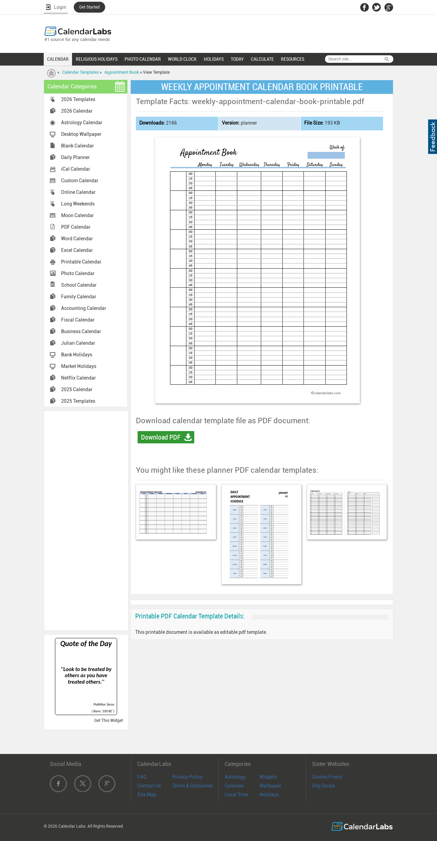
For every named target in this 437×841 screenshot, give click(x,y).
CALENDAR (58, 59)
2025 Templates (78, 401)
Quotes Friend (327, 777)
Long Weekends (78, 203)
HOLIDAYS (214, 59)
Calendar (234, 785)
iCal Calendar (75, 169)
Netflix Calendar (78, 378)
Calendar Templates (80, 72)
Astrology (235, 777)
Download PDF (161, 437)
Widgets (268, 777)
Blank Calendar (77, 145)
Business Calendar (81, 331)
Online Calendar (78, 192)
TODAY (237, 59)
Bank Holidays (76, 354)
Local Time (236, 794)
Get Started (89, 7)
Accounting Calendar (83, 308)
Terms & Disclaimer (192, 785)
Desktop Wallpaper (81, 134)
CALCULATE (262, 59)
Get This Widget (108, 720)
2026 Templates (78, 99)
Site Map (146, 794)
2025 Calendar (77, 389)
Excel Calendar (77, 250)
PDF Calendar (75, 227)
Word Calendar (77, 238)
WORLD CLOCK (182, 59)
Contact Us (149, 785)
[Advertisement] (86, 520)
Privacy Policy (187, 777)
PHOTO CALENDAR (143, 59)
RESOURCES (292, 59)
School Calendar (79, 285)
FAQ (141, 777)
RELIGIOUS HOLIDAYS (96, 59)
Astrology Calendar (81, 122)
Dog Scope (323, 785)
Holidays (269, 794)
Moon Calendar (77, 215)
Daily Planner (75, 157)
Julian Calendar (78, 343)
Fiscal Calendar (78, 320)
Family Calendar (78, 296)
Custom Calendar (79, 180)
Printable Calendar (81, 262)
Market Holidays (78, 366)
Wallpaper (270, 785)
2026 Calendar (77, 111)
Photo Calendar (78, 273)
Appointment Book (121, 72)
